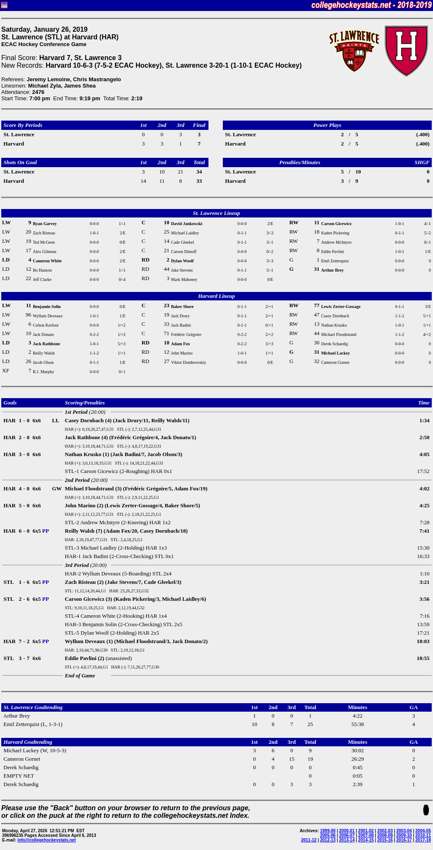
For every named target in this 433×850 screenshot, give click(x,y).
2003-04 (404, 830)
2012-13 (328, 840)
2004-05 (423, 830)
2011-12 (309, 840)
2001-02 (366, 830)
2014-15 (366, 840)
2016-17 (404, 840)
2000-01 (347, 830)
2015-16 (385, 840)
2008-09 (385, 835)
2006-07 (347, 835)
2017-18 (423, 840)
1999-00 (328, 830)
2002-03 (385, 830)
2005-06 (328, 835)
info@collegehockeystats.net (46, 840)
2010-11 (423, 835)
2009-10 (404, 835)
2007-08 (366, 835)
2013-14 (347, 840)
